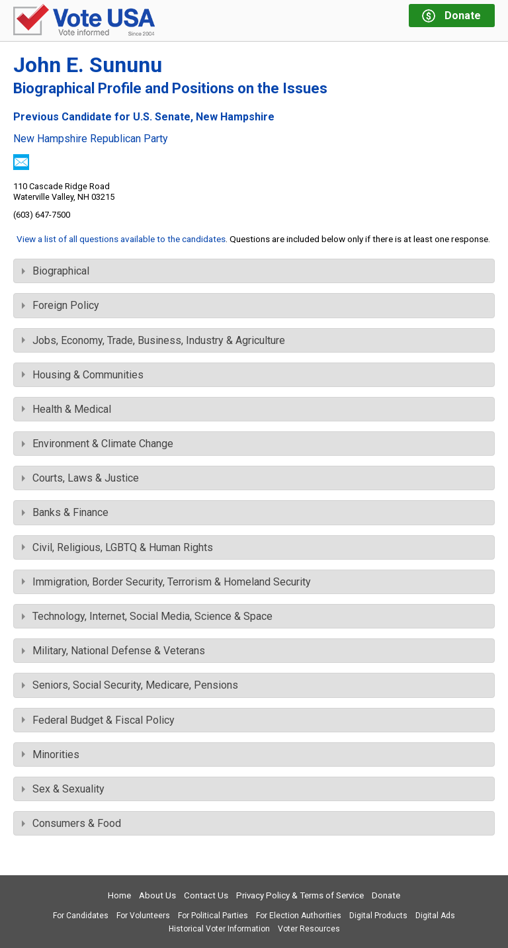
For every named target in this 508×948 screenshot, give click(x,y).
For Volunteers (143, 915)
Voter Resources (309, 928)
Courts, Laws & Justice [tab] (80, 478)
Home (119, 895)
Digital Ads (435, 915)
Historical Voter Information (219, 928)
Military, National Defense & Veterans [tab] (113, 650)
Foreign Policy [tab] (60, 305)
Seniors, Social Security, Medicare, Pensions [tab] (130, 685)
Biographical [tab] (55, 271)
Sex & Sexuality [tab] (63, 789)
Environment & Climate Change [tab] (97, 443)
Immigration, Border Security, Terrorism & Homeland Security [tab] (166, 582)
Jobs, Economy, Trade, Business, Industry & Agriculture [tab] (153, 340)
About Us (157, 895)
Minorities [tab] (50, 754)
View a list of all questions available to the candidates (121, 239)
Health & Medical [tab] (66, 409)
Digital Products (378, 915)
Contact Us (206, 895)
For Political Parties (213, 915)
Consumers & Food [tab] (71, 823)
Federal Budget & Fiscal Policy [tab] (98, 720)
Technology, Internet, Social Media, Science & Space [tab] (147, 616)
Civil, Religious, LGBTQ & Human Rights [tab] (117, 547)
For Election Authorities (298, 915)
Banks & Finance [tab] (65, 512)
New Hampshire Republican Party (90, 139)
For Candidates (80, 915)
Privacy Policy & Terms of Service (300, 895)
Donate (386, 895)
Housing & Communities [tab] (83, 374)
